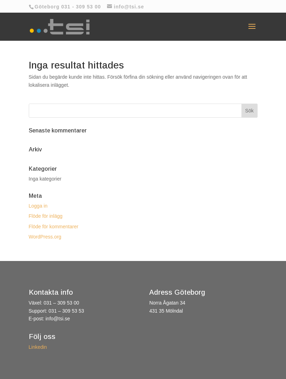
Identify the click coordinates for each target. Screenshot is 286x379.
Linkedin (38, 347)
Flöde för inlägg (46, 216)
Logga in (38, 206)
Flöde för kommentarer (54, 226)
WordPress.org (45, 237)
